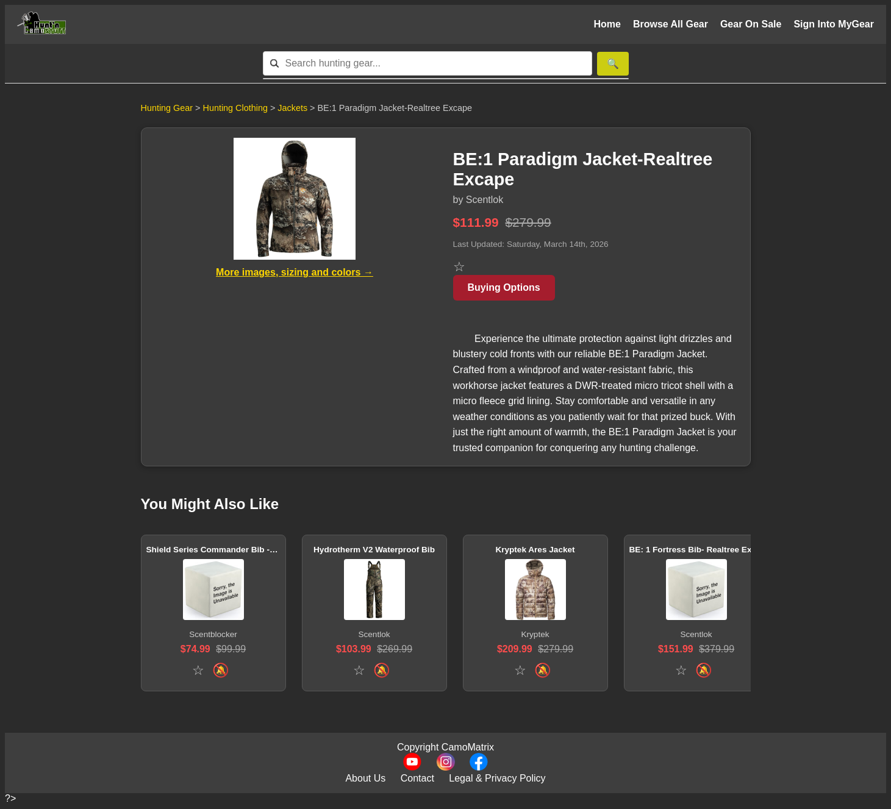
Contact (417, 778)
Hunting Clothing (236, 108)
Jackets (293, 108)
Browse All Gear (670, 24)
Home (606, 24)
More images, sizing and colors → (294, 272)
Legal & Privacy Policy (497, 778)
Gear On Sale (751, 24)
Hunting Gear (167, 108)
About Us (365, 778)
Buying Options (504, 287)
